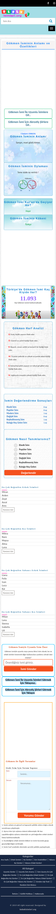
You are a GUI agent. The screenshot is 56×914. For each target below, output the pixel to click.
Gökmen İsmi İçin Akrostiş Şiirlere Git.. (28, 123)
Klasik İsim (24, 445)
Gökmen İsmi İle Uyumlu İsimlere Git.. (28, 113)
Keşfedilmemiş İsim (28, 462)
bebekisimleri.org (28, 909)
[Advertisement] (28, 77)
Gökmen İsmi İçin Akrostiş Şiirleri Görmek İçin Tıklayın (28, 691)
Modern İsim (25, 453)
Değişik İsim (25, 458)
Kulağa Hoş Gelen (27, 466)
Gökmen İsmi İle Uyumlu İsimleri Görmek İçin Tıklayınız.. (28, 681)
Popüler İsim (25, 449)
